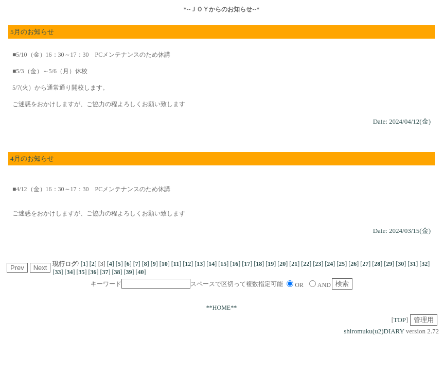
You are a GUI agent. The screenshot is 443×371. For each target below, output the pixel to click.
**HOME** (221, 307)
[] (84, 263)
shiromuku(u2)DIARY (374, 331)
